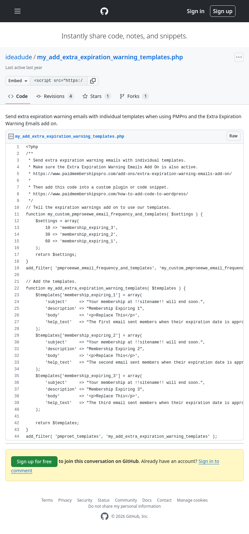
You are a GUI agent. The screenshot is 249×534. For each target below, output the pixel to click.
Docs (147, 500)
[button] (93, 81)
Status (103, 500)
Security (84, 500)
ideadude (18, 57)
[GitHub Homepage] (105, 516)
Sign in (196, 11)
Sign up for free (34, 461)
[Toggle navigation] (17, 11)
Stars (96, 96)
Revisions (55, 96)
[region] (124, 292)
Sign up (223, 11)
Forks (134, 96)
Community (126, 500)
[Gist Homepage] (104, 11)
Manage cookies (192, 500)
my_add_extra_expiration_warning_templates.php (110, 57)
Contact (164, 500)
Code (18, 96)
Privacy (65, 500)
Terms (47, 500)
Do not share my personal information (124, 506)
